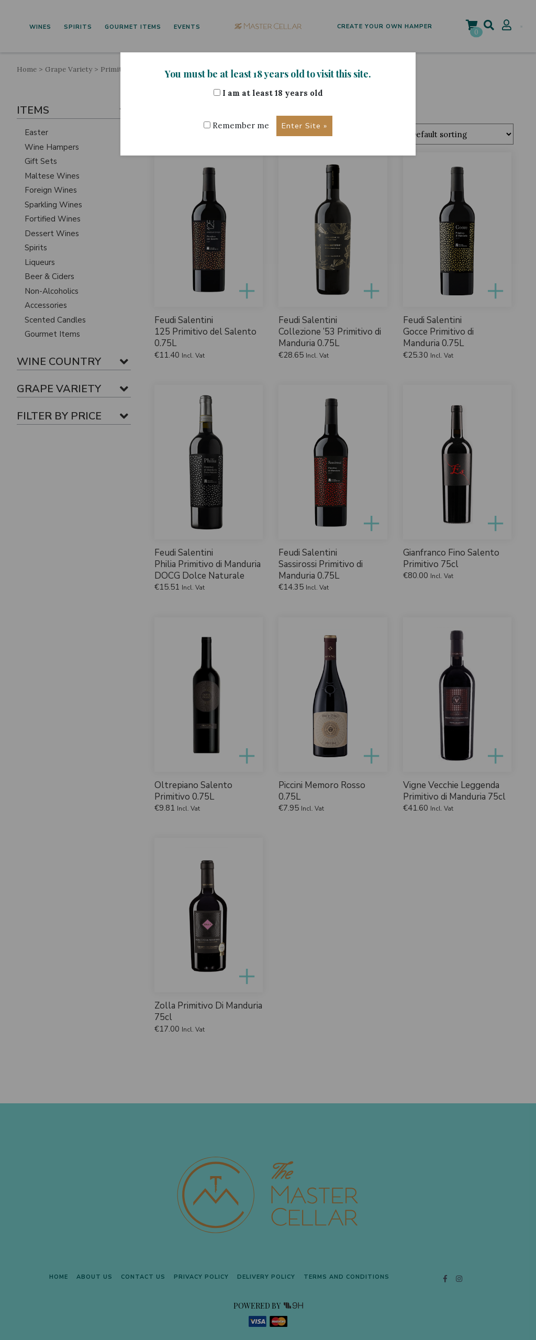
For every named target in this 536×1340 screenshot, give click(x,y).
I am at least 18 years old (268, 93)
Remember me (236, 125)
